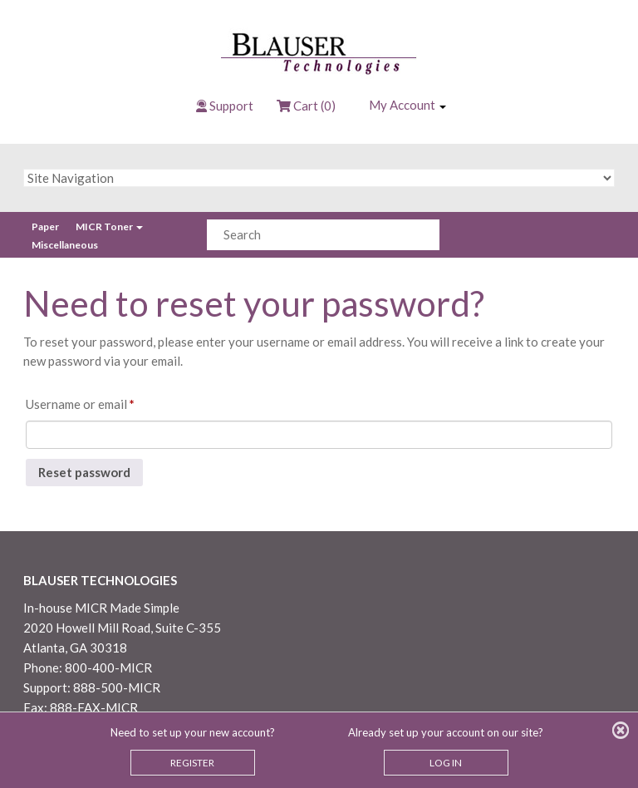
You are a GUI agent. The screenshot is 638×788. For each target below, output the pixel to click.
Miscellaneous (65, 245)
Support (231, 105)
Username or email (105, 401)
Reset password (84, 472)
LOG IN (445, 762)
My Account (407, 104)
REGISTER (192, 762)
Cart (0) (306, 105)
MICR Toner (109, 226)
